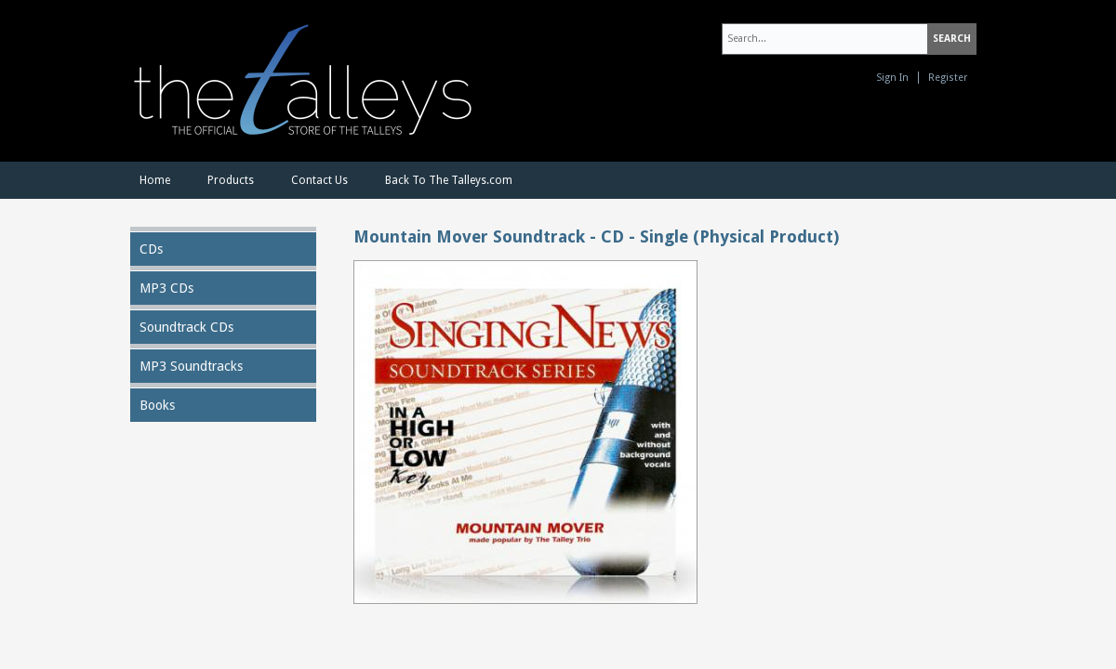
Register (947, 78)
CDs (151, 249)
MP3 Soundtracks (191, 366)
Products (230, 180)
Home (155, 180)
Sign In (892, 78)
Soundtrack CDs (186, 327)
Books (157, 405)
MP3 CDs (166, 288)
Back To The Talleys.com (448, 180)
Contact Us (319, 180)
